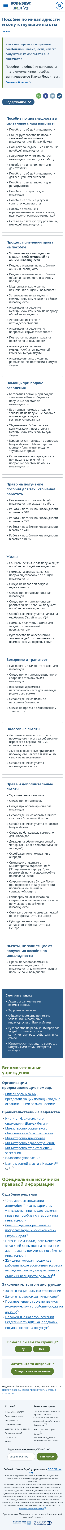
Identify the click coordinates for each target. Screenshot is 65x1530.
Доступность (11, 1420)
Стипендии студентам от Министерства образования (28, 864)
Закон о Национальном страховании (33, 1291)
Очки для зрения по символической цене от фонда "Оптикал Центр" (33, 914)
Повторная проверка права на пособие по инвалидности (30, 339)
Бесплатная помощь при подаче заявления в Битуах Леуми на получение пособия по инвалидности (31, 399)
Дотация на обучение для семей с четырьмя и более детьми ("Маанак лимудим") (33, 845)
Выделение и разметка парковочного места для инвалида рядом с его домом (33, 690)
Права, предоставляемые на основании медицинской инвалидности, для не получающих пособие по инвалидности (33, 967)
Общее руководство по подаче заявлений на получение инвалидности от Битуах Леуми (30, 138)
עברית (6, 31)
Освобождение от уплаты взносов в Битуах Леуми (33, 825)
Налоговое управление (22, 1158)
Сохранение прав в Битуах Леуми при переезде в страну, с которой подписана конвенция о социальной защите (32, 886)
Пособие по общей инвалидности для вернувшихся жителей (32, 175)
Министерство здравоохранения (30, 1143)
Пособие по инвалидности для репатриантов (30, 184)
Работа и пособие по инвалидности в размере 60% (33, 510)
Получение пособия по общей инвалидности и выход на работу (31, 157)
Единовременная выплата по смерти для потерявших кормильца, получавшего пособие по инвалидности (33, 902)
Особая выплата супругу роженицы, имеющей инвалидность (33, 222)
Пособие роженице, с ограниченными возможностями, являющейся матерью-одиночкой (32, 212)
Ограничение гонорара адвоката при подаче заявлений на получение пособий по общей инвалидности (31, 461)
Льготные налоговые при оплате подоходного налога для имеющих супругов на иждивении (32, 754)
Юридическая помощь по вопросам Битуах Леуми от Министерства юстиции (33, 444)
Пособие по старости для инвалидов (26, 192)
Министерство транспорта (25, 1138)
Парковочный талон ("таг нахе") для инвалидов (33, 667)
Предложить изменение (32, 1371)
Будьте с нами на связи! (17, 1428)
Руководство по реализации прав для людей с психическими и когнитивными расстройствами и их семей (33, 1033)
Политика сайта (13, 1424)
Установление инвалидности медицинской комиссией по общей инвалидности (29, 256)
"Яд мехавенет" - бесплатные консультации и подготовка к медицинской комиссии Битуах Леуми (30, 430)
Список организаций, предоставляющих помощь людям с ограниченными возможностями (32, 1099)
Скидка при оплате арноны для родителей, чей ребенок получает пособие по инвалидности (32, 605)
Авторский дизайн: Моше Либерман (46, 1423)
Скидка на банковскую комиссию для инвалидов (31, 834)
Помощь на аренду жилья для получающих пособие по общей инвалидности (31, 575)
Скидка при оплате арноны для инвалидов (30, 594)
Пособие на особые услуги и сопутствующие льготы (28, 201)
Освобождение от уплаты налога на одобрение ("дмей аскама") (33, 615)
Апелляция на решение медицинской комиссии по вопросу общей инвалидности (33, 311)
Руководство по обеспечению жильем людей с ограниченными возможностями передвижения (31, 638)
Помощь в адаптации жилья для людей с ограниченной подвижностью (31, 626)
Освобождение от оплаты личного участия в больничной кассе (32, 816)
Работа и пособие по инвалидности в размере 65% (33, 519)
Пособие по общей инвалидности (32, 129)
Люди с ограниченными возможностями (24, 1003)
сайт (8, 1168)
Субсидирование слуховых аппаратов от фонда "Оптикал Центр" (29, 924)
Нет (41, 1349)
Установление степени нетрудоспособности (24, 321)
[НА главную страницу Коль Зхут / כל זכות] (23, 5)
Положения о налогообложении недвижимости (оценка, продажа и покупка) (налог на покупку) (31, 1322)
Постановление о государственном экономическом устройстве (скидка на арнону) (34, 1306)
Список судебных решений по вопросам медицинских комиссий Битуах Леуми (30, 1230)
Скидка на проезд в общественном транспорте (33, 709)
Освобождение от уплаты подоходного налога (26, 764)
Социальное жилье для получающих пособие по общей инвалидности (34, 564)
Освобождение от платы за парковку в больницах (27, 700)
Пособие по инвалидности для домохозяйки (30, 166)
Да (23, 1349)
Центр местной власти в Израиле (30, 1163)
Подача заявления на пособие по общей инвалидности (32, 267)
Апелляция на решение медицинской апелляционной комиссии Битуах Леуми (29, 349)
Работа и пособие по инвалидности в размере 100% (33, 537)
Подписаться (47, 1456)
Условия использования (31, 1508)
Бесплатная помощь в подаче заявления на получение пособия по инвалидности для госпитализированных (32, 415)
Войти (8, 1441)
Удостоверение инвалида (26, 795)
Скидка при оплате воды (25, 801)
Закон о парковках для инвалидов (31, 1296)
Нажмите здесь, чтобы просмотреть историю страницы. (29, 1391)
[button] (5, 6)
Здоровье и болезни (22, 1010)
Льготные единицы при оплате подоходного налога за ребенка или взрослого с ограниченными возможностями (33, 740)
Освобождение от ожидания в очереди (29, 855)
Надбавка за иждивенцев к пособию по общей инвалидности (33, 148)
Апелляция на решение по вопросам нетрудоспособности (30, 330)
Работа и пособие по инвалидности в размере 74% (33, 528)
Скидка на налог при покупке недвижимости (29, 585)
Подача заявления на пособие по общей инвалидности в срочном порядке (32, 277)
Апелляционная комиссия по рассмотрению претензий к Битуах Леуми (33, 362)
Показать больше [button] (17, 82)
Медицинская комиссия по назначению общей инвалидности (32, 288)
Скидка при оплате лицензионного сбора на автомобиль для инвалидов (33, 678)
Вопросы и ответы (14, 1416)
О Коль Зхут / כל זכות (14, 1412)
